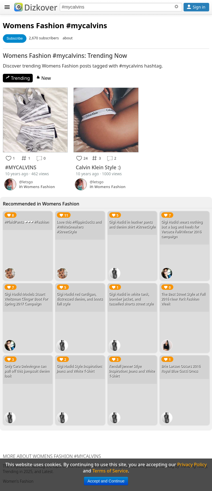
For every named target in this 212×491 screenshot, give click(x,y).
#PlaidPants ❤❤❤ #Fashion (26, 221)
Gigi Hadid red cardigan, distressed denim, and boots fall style (80, 299)
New (43, 78)
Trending (18, 78)
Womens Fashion (33, 25)
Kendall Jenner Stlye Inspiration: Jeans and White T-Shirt (132, 371)
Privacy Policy (192, 464)
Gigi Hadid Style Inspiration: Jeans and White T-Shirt (79, 368)
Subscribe (15, 38)
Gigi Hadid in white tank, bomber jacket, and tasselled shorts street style (131, 299)
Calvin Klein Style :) (98, 167)
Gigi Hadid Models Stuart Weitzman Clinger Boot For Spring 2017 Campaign (26, 299)
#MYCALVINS (20, 167)
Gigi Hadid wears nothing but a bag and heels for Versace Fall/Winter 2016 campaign (182, 229)
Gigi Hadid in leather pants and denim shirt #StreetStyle (132, 224)
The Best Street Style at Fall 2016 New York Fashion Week (183, 299)
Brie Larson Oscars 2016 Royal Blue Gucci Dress (180, 368)
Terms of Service (110, 471)
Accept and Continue (106, 481)
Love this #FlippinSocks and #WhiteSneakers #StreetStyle (79, 226)
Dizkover (35, 7)
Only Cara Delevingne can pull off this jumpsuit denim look (26, 371)
